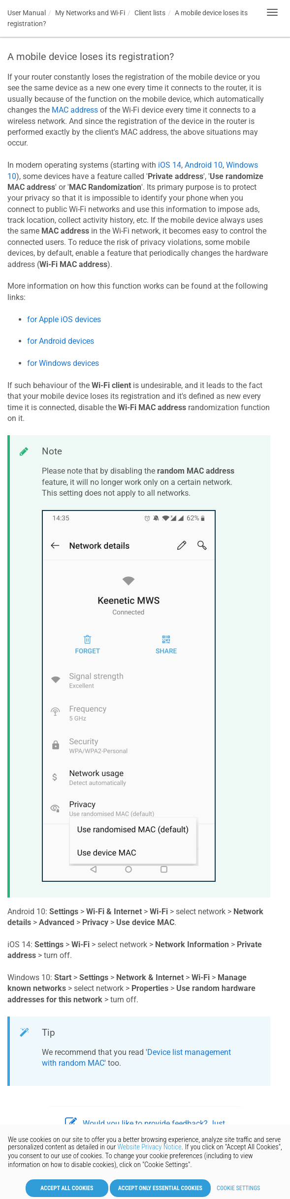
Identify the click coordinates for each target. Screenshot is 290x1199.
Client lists (149, 13)
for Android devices (60, 341)
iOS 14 (169, 165)
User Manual (26, 13)
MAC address (75, 110)
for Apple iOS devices (64, 319)
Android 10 (204, 165)
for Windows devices (63, 363)
